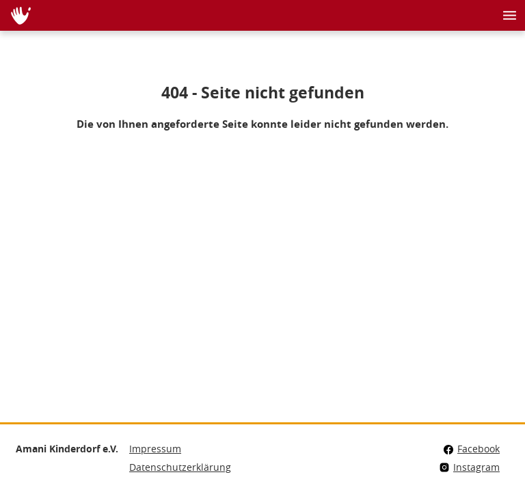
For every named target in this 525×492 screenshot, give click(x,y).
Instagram (469, 467)
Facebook (471, 448)
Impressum (155, 448)
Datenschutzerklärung (180, 467)
